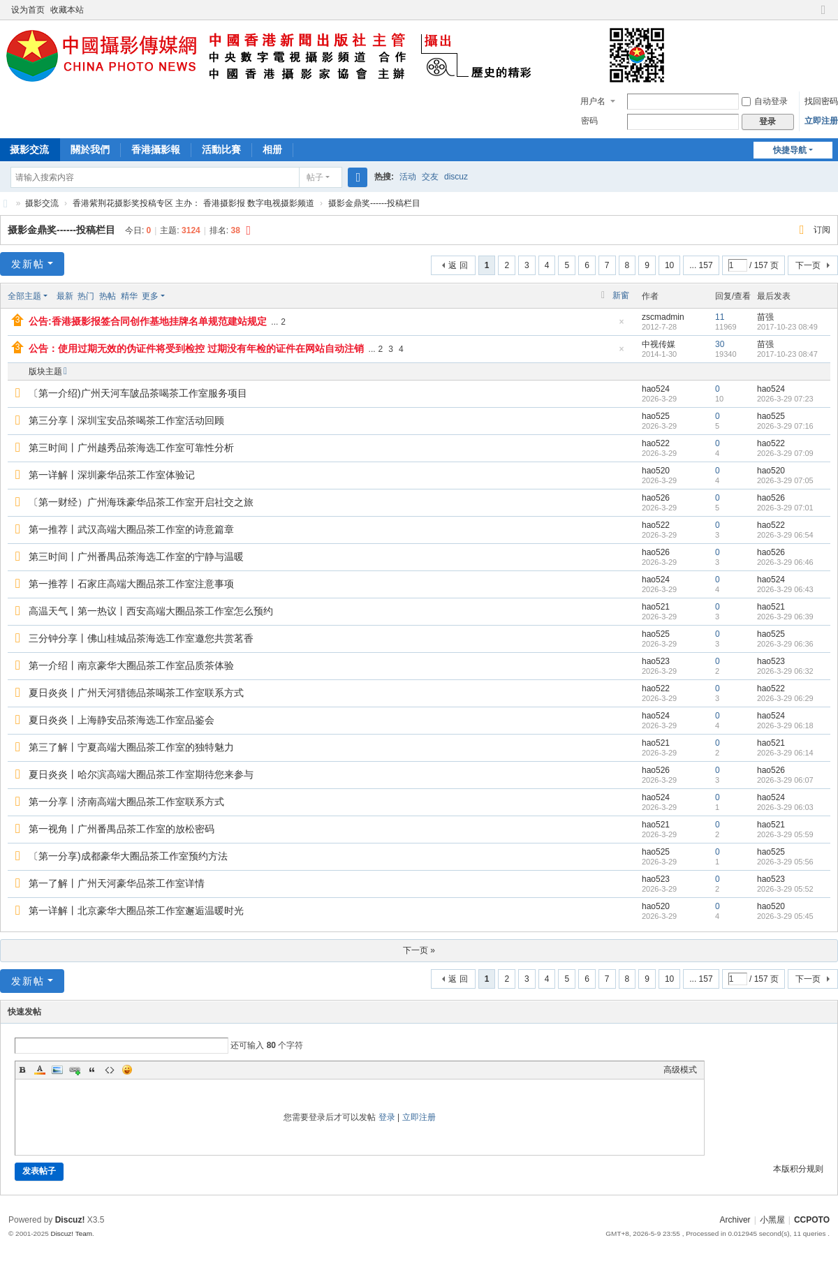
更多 (150, 296)
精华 (129, 296)
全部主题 (24, 296)
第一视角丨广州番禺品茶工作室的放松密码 (121, 828)
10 (669, 265)
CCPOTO (5, 203)
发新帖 (28, 264)
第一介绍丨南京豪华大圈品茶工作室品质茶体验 (131, 665)
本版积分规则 (798, 1169)
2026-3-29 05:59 (785, 834)
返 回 (457, 265)
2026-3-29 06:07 (785, 780)
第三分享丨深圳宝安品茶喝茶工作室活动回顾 (126, 420)
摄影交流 (42, 203)
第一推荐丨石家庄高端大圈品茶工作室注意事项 (131, 583)
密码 (589, 121)
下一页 (808, 265)
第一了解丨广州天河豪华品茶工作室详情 (117, 883)
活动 (407, 177)
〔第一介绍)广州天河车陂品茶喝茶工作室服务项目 (138, 393)
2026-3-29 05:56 (785, 861)
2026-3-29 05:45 (785, 916)
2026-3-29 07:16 (785, 426)
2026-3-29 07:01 (785, 507)
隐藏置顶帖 (621, 325)
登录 (386, 1117)
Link (75, 1070)
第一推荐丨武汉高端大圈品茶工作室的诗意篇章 (131, 529)
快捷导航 (790, 150)
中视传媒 (658, 344)
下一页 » (419, 950)
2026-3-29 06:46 (785, 562)
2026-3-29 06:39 (785, 616)
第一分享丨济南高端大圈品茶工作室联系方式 (126, 801)
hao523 (656, 661)
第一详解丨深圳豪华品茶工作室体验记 (112, 474)
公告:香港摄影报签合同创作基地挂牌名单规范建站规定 (148, 321)
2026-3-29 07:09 (785, 453)
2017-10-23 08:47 (787, 354)
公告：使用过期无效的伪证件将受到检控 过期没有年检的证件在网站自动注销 (196, 348)
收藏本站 (67, 10)
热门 (86, 296)
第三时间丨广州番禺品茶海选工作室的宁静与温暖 (136, 556)
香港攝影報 (155, 149)
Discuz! (70, 1220)
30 (719, 344)
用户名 (592, 101)
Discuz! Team (71, 1233)
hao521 (656, 607)
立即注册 (821, 121)
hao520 (656, 471)
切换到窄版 (823, 15)
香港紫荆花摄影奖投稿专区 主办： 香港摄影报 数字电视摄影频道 (193, 203)
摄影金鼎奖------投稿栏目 (374, 203)
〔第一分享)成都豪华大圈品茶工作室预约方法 (128, 856)
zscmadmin (663, 317)
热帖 (107, 296)
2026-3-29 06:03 (785, 807)
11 (719, 317)
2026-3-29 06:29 (785, 698)
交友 (430, 177)
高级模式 (680, 1070)
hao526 (656, 498)
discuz (456, 177)
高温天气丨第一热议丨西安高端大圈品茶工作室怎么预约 (151, 611)
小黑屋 (772, 1220)
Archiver (735, 1220)
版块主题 (45, 371)
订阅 (822, 230)
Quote (92, 1070)
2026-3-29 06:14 (785, 753)
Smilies (127, 1070)
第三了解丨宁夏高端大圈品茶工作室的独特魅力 (131, 747)
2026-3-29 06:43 (785, 589)
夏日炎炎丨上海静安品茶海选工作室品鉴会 (121, 719)
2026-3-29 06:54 (785, 535)
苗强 (765, 317)
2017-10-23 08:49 (787, 327)
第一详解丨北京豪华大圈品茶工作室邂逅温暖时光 (136, 910)
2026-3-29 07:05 (785, 480)
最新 (65, 296)
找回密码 (821, 101)
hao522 (656, 443)
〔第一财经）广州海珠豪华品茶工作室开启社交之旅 (141, 502)
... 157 (700, 265)
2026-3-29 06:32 (785, 671)
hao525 (656, 416)
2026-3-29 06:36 (785, 644)
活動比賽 (221, 149)
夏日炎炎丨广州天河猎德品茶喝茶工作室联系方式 (136, 692)
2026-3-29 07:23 (785, 399)
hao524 (656, 389)
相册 (272, 149)
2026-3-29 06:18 (785, 725)
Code (110, 1070)
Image (57, 1070)
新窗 (620, 295)
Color (40, 1070)
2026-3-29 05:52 (785, 889)
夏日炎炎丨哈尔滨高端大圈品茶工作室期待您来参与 (141, 774)
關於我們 (90, 149)
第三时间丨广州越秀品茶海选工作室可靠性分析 (131, 447)
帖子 (315, 177)
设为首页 (28, 10)
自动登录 (765, 101)
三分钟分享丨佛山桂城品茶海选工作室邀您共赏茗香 (141, 638)
